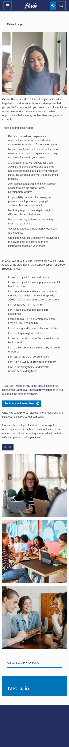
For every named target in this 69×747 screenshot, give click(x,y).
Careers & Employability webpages (35, 389)
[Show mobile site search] (61, 5)
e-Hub (7, 446)
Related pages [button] (15, 24)
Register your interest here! (21, 403)
